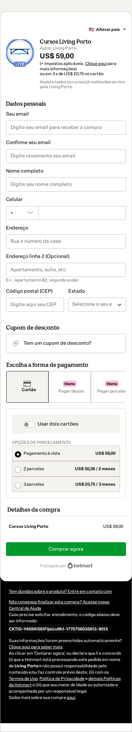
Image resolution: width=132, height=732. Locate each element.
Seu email (17, 114)
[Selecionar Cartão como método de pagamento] (27, 386)
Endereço (17, 228)
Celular (14, 199)
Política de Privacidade (61, 678)
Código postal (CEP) (29, 291)
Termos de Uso (23, 678)
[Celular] (82, 213)
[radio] (66, 453)
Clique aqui (96, 63)
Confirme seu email (28, 142)
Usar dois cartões (58, 424)
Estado (76, 291)
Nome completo (24, 171)
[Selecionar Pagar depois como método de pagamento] (69, 386)
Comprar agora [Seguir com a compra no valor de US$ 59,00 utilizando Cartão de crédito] (66, 549)
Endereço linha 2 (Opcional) (37, 256)
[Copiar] (58, 628)
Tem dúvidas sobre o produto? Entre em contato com (60, 591)
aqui (71, 697)
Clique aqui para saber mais (35, 646)
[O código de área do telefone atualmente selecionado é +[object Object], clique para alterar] (22, 213)
